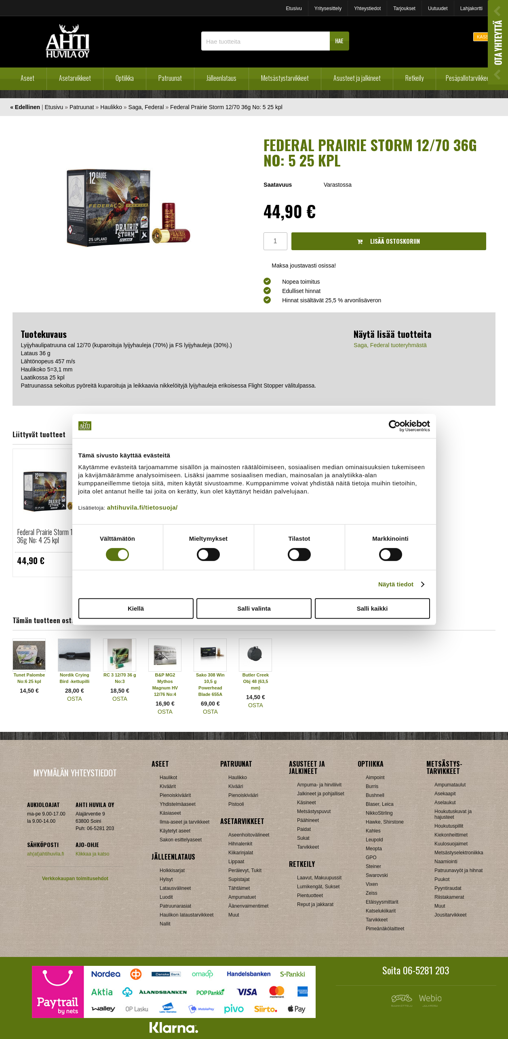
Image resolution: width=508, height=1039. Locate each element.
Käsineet (306, 802)
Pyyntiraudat (448, 888)
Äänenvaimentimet (248, 906)
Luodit (166, 897)
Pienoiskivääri (243, 795)
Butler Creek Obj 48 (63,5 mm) (255, 681)
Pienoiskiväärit (175, 795)
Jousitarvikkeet (450, 915)
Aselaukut (445, 802)
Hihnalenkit (240, 844)
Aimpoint (375, 777)
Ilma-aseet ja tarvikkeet (184, 822)
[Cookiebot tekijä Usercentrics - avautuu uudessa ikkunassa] (394, 426)
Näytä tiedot (395, 584)
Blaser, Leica (380, 804)
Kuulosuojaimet (451, 844)
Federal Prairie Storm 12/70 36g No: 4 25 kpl (51, 536)
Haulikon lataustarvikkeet (186, 915)
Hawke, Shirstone (385, 822)
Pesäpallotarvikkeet (468, 78)
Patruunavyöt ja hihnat (458, 870)
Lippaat (236, 861)
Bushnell (375, 795)
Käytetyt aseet (175, 831)
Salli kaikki (372, 608)
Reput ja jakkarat (315, 904)
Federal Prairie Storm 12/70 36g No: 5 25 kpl (226, 107)
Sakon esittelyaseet (181, 840)
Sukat (303, 838)
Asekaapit (445, 794)
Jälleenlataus (221, 78)
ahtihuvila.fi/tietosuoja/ (142, 507)
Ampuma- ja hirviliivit (319, 785)
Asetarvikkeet (75, 78)
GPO (371, 857)
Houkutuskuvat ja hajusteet (453, 814)
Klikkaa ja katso (92, 854)
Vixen (372, 884)
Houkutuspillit (448, 826)
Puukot (441, 879)
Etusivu (293, 8)
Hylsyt (166, 879)
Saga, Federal (146, 107)
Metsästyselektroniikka (458, 853)
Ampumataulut (450, 785)
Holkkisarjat (172, 870)
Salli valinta (254, 608)
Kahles (373, 831)
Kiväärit (168, 786)
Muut (233, 915)
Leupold (374, 840)
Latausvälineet (175, 888)
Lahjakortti (471, 8)
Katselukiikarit (381, 911)
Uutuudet (438, 8)
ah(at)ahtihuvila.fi (45, 854)
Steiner (373, 866)
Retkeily (414, 78)
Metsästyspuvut (314, 811)
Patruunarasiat (175, 906)
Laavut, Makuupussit (319, 878)
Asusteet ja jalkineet (357, 78)
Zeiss (371, 893)
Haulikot (168, 777)
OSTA (74, 698)
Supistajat (239, 879)
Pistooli (236, 804)
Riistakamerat (449, 897)
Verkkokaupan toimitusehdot (75, 878)
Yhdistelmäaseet (178, 804)
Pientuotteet (310, 895)
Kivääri (235, 786)
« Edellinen (25, 107)
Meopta (374, 848)
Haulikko (111, 107)
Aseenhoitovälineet (248, 835)
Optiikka (125, 78)
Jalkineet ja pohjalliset (320, 794)
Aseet (27, 78)
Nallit (165, 924)
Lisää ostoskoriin (388, 241)
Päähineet (308, 820)
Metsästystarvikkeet (285, 78)
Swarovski (377, 875)
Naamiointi (445, 861)
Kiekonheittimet (451, 835)
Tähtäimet (239, 888)
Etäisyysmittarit (382, 902)
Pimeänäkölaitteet (385, 929)
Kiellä (136, 608)
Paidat (304, 829)
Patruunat (170, 78)
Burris (372, 786)
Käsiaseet (170, 813)
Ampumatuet (242, 897)
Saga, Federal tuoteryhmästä (390, 345)
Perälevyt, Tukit (244, 870)
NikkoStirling (379, 813)
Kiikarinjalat (240, 853)
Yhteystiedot (367, 8)
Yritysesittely (327, 8)
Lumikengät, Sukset (318, 886)
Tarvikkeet (308, 847)
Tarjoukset (404, 8)
